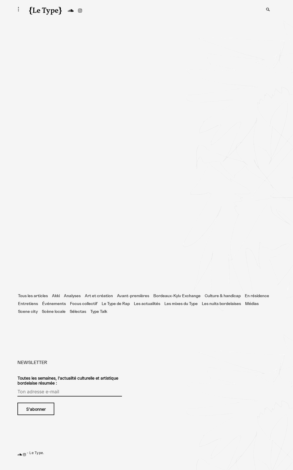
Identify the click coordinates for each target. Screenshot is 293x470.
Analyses (72, 302)
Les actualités (147, 310)
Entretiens (28, 310)
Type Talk (98, 318)
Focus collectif (84, 310)
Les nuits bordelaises (221, 310)
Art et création (99, 302)
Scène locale (54, 318)
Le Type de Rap (116, 310)
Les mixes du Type (181, 310)
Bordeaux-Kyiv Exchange (177, 302)
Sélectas (78, 318)
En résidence (257, 302)
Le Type (36, 459)
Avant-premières (133, 302)
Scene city (28, 318)
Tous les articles (33, 302)
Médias (252, 310)
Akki (56, 302)
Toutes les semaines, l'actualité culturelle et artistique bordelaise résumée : (67, 387)
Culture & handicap (223, 302)
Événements (54, 310)
